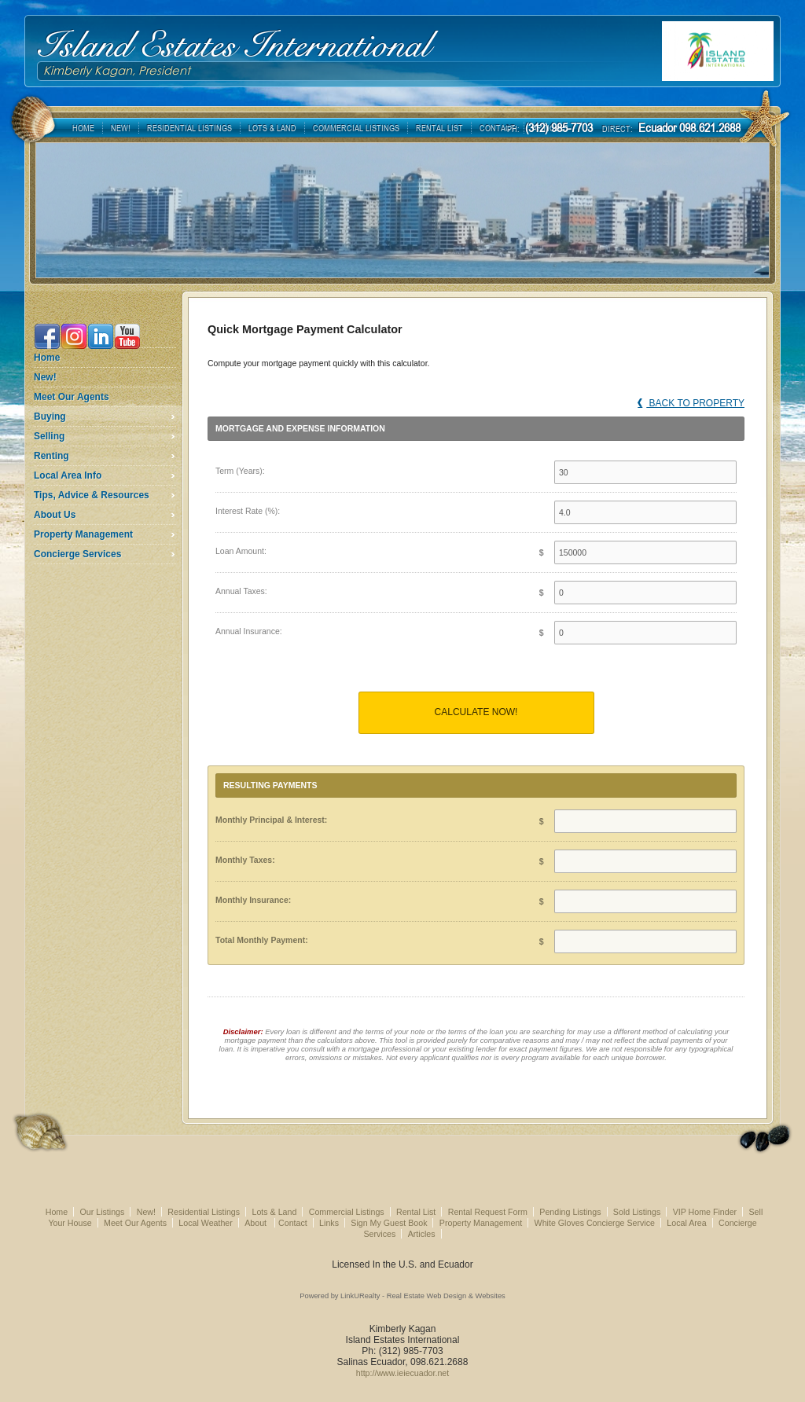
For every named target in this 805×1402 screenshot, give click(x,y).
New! (45, 377)
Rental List (416, 1212)
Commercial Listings (346, 1212)
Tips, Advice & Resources (91, 495)
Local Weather (205, 1223)
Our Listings (101, 1212)
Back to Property (691, 403)
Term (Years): (240, 470)
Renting (51, 455)
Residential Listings (203, 1212)
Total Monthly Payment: (261, 940)
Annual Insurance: (248, 631)
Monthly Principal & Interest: (271, 819)
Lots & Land (274, 1212)
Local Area (686, 1223)
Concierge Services (77, 554)
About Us (54, 514)
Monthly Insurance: (253, 900)
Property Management (83, 534)
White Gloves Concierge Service (595, 1223)
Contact (292, 1223)
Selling (49, 436)
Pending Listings (570, 1212)
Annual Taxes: (241, 591)
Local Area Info (67, 475)
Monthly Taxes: (245, 859)
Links (329, 1223)
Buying (50, 416)
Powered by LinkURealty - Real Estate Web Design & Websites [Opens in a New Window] (402, 1296)
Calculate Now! (476, 712)
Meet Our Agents (71, 396)
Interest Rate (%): (247, 511)
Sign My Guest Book (389, 1223)
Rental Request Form (487, 1212)
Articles (422, 1234)
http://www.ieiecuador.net (402, 1373)
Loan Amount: (240, 551)
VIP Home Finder (705, 1212)
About (256, 1223)
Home (47, 357)
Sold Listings (636, 1212)
